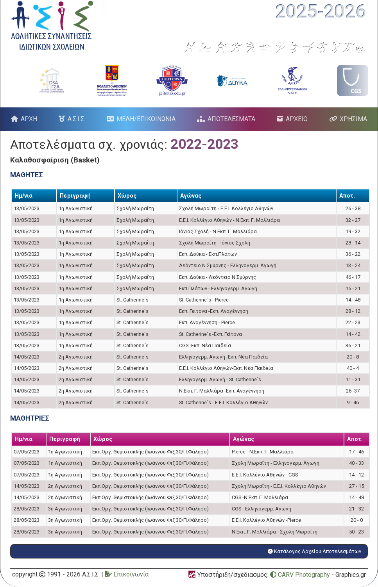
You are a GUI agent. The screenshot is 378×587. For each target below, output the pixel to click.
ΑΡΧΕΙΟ (297, 119)
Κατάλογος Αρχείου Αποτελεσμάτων (314, 551)
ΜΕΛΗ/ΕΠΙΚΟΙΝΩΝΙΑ (146, 119)
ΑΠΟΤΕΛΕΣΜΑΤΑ (231, 119)
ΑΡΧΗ (29, 119)
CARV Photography (300, 574)
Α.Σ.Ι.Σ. (76, 119)
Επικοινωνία (127, 574)
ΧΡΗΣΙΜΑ (353, 119)
